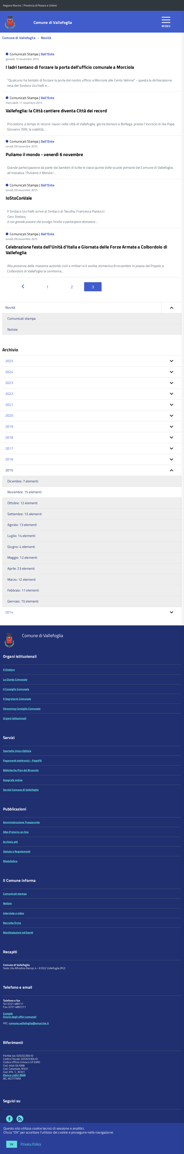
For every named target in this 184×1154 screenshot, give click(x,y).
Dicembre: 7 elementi (22, 481)
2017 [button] (9, 448)
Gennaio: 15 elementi (23, 601)
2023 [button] (9, 382)
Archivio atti (10, 842)
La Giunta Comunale (15, 679)
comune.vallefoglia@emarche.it (29, 1023)
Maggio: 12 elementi (22, 557)
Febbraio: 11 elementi (23, 590)
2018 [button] (9, 437)
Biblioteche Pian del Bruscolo (21, 770)
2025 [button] (9, 360)
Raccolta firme (12, 923)
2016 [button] (9, 459)
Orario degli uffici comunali (19, 1017)
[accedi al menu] (166, 21)
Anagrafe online (13, 780)
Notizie (12, 329)
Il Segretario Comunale (17, 699)
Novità (46, 37)
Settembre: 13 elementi (24, 513)
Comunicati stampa (21, 318)
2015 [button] (9, 470)
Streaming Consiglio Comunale (22, 708)
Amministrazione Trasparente (21, 822)
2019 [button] (9, 426)
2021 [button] (9, 404)
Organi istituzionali (14, 718)
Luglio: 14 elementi (21, 535)
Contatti (8, 1013)
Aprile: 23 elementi (21, 568)
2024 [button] (9, 371)
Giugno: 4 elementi (21, 546)
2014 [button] (9, 612)
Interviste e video (13, 913)
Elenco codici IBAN (14, 1075)
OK (11, 1144)
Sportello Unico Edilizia (17, 751)
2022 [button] (9, 393)
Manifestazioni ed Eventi (18, 932)
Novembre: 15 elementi (24, 492)
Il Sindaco (9, 669)
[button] (171, 307)
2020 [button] (9, 415)
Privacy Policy (31, 1143)
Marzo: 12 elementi (21, 579)
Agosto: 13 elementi (22, 524)
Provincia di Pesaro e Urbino (40, 5)
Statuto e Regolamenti (16, 851)
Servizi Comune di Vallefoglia (21, 790)
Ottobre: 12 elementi (22, 503)
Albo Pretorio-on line (16, 832)
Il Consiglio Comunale (16, 689)
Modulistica (10, 861)
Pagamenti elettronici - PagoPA (22, 760)
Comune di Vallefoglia (53, 22)
